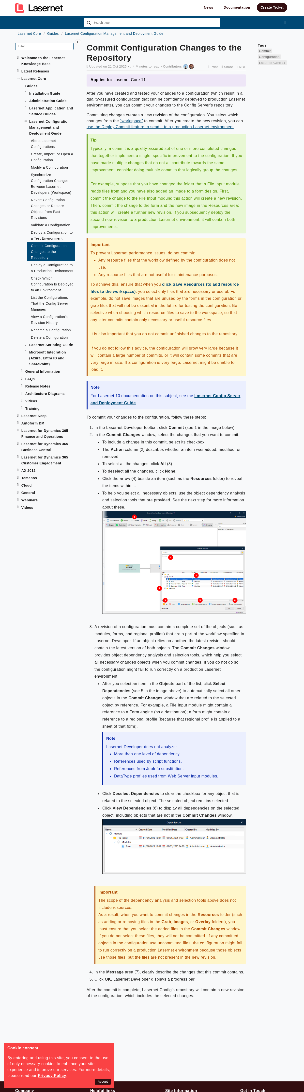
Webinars (29, 500)
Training (32, 408)
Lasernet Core (29, 33)
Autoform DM (33, 423)
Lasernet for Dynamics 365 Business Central (44, 447)
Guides (53, 33)
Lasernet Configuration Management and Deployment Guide (114, 33)
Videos (31, 401)
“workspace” (131, 121)
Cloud (26, 485)
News (208, 7)
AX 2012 (28, 471)
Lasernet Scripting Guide (51, 345)
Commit (265, 51)
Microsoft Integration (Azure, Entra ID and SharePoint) (47, 358)
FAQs (30, 379)
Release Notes (37, 386)
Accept (103, 1081)
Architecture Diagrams (45, 394)
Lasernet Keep (34, 416)
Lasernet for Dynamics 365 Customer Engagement (44, 460)
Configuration (269, 57)
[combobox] (152, 22)
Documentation (237, 7)
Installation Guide (44, 93)
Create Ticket (272, 7)
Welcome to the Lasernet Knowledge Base (43, 61)
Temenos (29, 478)
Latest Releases (35, 71)
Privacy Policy (52, 1076)
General (28, 493)
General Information (42, 371)
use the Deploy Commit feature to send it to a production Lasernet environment (160, 127)
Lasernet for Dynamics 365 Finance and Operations (44, 434)
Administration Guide (48, 101)
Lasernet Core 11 (272, 63)
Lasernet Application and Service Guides (51, 111)
